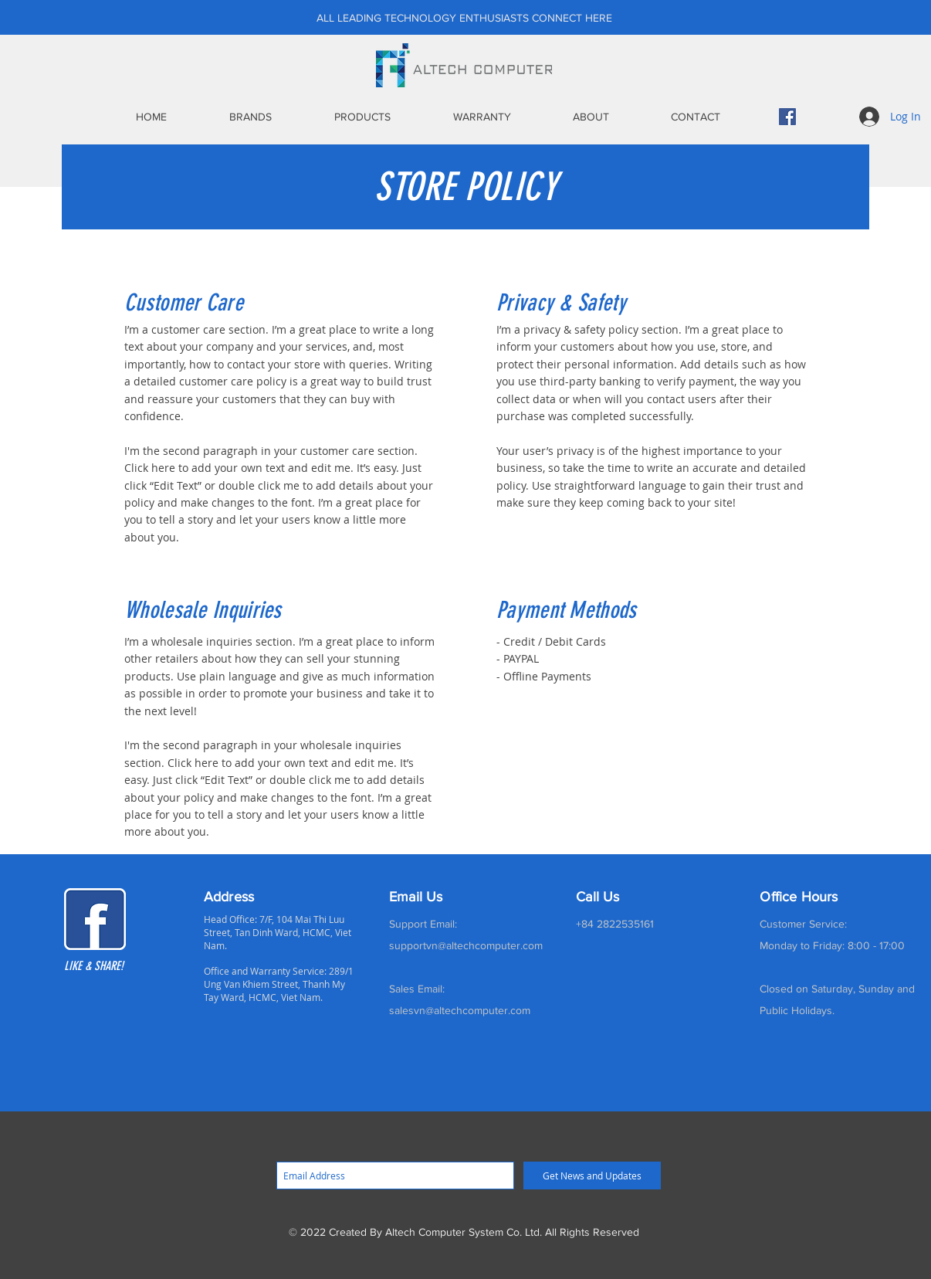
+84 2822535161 (615, 924)
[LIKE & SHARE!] (109, 966)
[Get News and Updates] (592, 1175)
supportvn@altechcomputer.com (466, 945)
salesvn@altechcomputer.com (459, 1010)
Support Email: (423, 924)
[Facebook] (787, 116)
